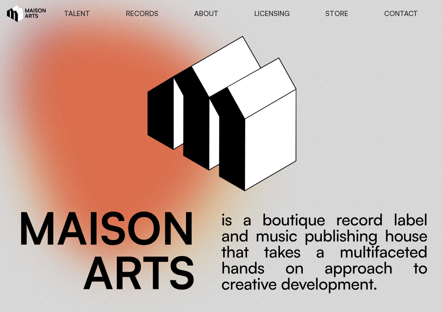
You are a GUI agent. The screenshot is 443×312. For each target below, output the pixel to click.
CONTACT (401, 13)
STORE (336, 13)
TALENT (77, 13)
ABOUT (206, 13)
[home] (26, 13)
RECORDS (142, 13)
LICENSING (271, 13)
